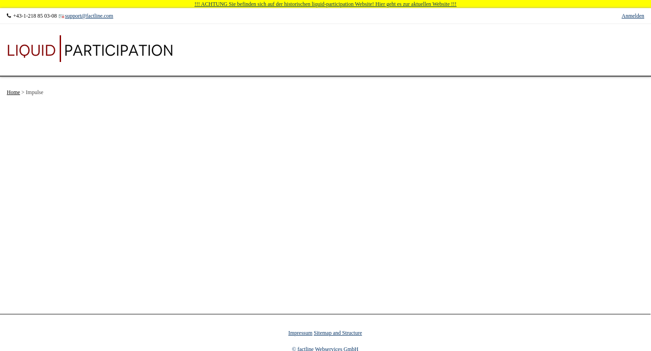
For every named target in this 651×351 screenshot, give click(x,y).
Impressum (300, 333)
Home (13, 92)
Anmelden (633, 16)
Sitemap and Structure (338, 333)
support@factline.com (89, 16)
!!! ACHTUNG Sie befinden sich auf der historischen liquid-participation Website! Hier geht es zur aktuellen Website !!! (325, 4)
